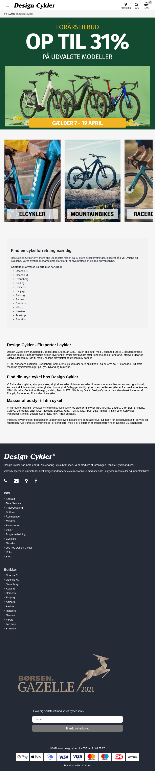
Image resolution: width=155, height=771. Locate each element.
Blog (8, 556)
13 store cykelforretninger (90, 257)
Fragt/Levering (14, 507)
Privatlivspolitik (72, 765)
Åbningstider (13, 516)
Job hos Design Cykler (19, 547)
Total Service (13, 503)
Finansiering (13, 525)
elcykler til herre (90, 384)
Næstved (21, 311)
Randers (21, 303)
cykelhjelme (50, 407)
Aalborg (20, 295)
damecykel (29, 387)
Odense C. (22, 270)
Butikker (10, 512)
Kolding (20, 283)
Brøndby (21, 319)
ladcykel (139, 384)
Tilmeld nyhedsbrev (77, 728)
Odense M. (22, 274)
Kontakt (10, 498)
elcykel (55, 384)
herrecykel (43, 387)
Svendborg (22, 279)
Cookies (86, 765)
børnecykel (59, 387)
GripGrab (104, 407)
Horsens (20, 287)
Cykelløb (11, 538)
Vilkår (9, 529)
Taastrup (21, 315)
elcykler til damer (70, 384)
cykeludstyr (65, 407)
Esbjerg (20, 291)
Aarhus (20, 299)
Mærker (10, 521)
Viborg (19, 307)
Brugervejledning (16, 534)
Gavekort (11, 543)
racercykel (124, 384)
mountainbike (109, 384)
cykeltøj (37, 407)
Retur (9, 552)
